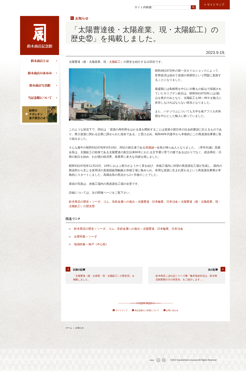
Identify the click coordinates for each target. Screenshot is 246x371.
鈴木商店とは (40, 61)
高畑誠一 (151, 147)
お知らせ (81, 18)
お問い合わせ (172, 310)
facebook (164, 360)
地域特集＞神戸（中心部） (91, 244)
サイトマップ (121, 310)
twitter (158, 360)
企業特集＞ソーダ (85, 236)
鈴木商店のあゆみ (40, 73)
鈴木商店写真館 (40, 86)
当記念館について (40, 98)
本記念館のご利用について (146, 310)
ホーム (69, 328)
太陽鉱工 (115, 61)
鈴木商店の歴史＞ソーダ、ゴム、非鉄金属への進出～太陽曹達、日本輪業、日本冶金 (128, 228)
